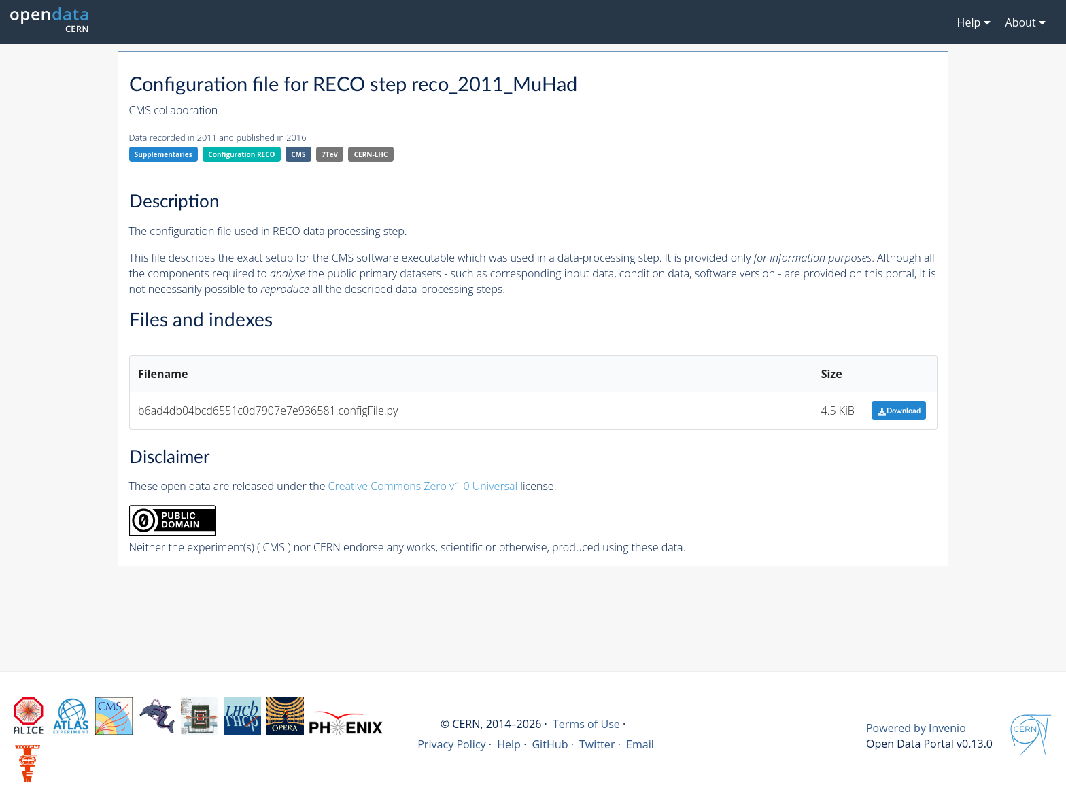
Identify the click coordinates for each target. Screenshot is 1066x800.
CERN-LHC (371, 154)
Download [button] (899, 411)
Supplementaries (163, 154)
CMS (298, 154)
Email (640, 744)
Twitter (597, 744)
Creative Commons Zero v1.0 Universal (423, 486)
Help (509, 744)
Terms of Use (586, 723)
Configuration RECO (241, 154)
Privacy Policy (451, 744)
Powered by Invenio (916, 727)
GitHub (550, 744)
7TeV (330, 154)
